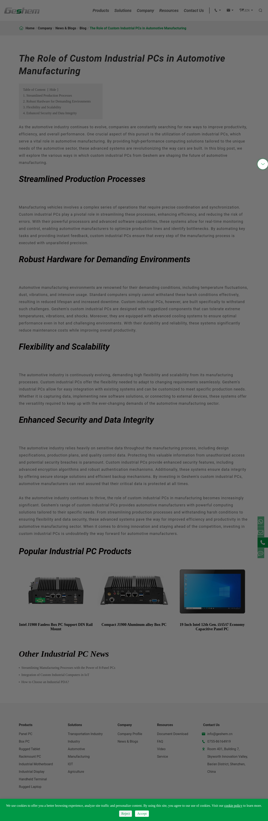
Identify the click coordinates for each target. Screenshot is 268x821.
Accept (142, 813)
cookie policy (233, 805)
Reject (125, 813)
